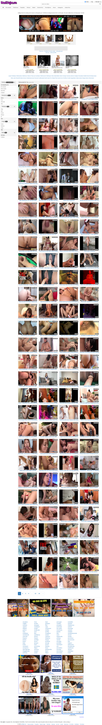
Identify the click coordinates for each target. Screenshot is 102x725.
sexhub (58, 639)
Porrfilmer (65, 78)
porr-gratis (59, 628)
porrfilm (36, 623)
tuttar (24, 631)
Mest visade (3, 88)
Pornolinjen (82, 724)
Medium (2, 126)
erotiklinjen (25, 633)
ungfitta (24, 623)
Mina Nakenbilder (55, 75)
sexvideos (25, 622)
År (1, 116)
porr (58, 646)
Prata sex (33, 75)
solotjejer (70, 631)
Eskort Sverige (63, 75)
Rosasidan (80, 75)
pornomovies (71, 639)
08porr (47, 652)
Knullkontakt (41, 78)
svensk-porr (48, 628)
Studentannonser (30, 78)
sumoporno (25, 647)
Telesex (29, 75)
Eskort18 (89, 75)
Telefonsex (24, 75)
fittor (46, 625)
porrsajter (59, 641)
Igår (2, 111)
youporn (36, 651)
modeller (59, 623)
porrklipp (36, 639)
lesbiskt (58, 631)
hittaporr (25, 628)
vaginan (25, 626)
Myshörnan (66, 724)
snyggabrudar (26, 651)
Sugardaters (73, 78)
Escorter (36, 78)
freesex (47, 639)
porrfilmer (47, 641)
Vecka (2, 112)
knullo (24, 644)
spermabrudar (26, 649)
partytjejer (36, 625)
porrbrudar (59, 626)
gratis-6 (24, 630)
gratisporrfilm (48, 649)
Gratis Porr (49, 78)
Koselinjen (37, 75)
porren (35, 641)
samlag (70, 636)
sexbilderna (37, 634)
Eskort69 (18, 78)
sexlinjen (70, 630)
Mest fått (3, 90)
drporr (46, 651)
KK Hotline (71, 724)
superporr (47, 636)
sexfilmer (25, 625)
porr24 (47, 644)
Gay (92, 1)
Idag (2, 109)
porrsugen (59, 622)
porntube (59, 649)
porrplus (59, 638)
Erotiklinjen (77, 724)
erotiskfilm (70, 622)
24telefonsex (71, 625)
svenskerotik (26, 634)
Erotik (45, 78)
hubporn (70, 643)
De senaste (3, 86)
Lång (2, 127)
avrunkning (37, 646)
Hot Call (57, 724)
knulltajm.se (23, 724)
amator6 (70, 623)
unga (46, 626)
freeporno (47, 638)
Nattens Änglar (42, 724)
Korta (2, 124)
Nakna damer (79, 78)
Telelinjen (14, 75)
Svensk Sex (60, 78)
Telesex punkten (30, 724)
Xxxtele (61, 724)
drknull (35, 636)
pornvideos (59, 647)
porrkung (36, 649)
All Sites (3, 135)
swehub (70, 626)
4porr (46, 622)
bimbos (24, 639)
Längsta (2, 92)
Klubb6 (84, 75)
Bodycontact (93, 75)
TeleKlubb (48, 724)
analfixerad (70, 647)
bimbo (24, 641)
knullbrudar (37, 630)
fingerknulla (59, 636)
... (31, 593)
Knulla (69, 78)
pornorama (70, 638)
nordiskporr (37, 626)
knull (35, 631)
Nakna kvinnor (23, 78)
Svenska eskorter (70, 75)
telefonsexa (71, 644)
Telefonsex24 (43, 75)
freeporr (36, 638)
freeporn (25, 638)
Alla (2, 103)
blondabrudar (71, 646)
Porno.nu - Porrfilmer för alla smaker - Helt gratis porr (51, 51)
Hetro (87, 1)
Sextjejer (76, 75)
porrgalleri (59, 625)
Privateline (37, 724)
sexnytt (69, 634)
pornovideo (59, 652)
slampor (70, 649)
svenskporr (25, 646)
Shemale (97, 1)
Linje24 (10, 75)
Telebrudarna (19, 75)
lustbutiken (70, 651)
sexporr (47, 634)
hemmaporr (59, 644)
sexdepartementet (72, 633)
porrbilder (59, 643)
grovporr (36, 643)
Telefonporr (48, 75)
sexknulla (25, 636)
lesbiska (47, 646)
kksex (46, 647)
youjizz (36, 652)
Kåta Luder (13, 78)
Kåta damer (91, 78)
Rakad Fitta (54, 78)
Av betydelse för (5, 84)
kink (69, 641)
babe (24, 643)
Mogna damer (86, 78)
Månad (2, 114)
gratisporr (47, 623)
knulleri (36, 628)
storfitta (47, 630)
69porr (35, 647)
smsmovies (59, 630)
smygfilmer (48, 633)
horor (35, 622)
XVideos (3, 137)
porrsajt (47, 643)
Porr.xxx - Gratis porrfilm (51, 52)
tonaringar (70, 628)
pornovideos (60, 651)
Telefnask (53, 724)
